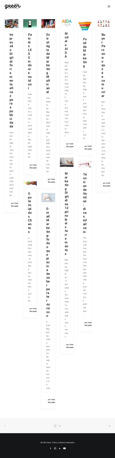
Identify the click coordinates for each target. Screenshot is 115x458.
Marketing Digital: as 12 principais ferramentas (67, 214)
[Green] (13, 6)
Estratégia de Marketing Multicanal (48, 63)
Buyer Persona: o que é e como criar (103, 65)
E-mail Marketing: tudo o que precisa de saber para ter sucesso (48, 262)
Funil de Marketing (85, 52)
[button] (109, 6)
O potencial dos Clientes (30, 213)
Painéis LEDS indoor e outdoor (30, 61)
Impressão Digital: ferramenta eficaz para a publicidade (11, 80)
